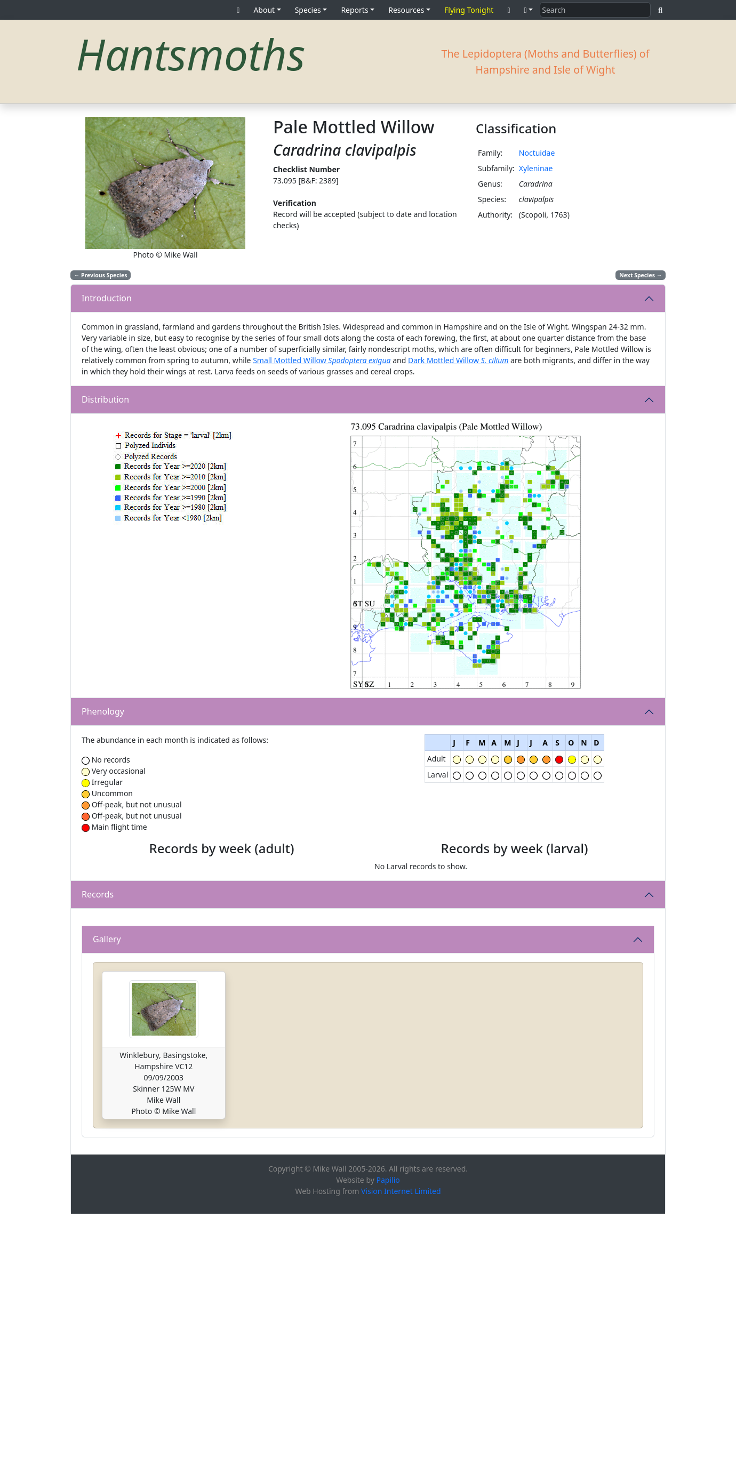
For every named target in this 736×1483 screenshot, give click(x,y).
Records (98, 1023)
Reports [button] (354, 10)
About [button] (264, 10)
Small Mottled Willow (321, 360)
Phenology (103, 711)
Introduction (107, 298)
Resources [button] (406, 10)
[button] (529, 10)
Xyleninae (536, 168)
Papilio (388, 1449)
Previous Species (100, 275)
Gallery (107, 1208)
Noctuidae (537, 153)
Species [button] (308, 10)
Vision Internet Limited (401, 1460)
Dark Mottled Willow (458, 360)
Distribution (105, 399)
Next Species (640, 275)
